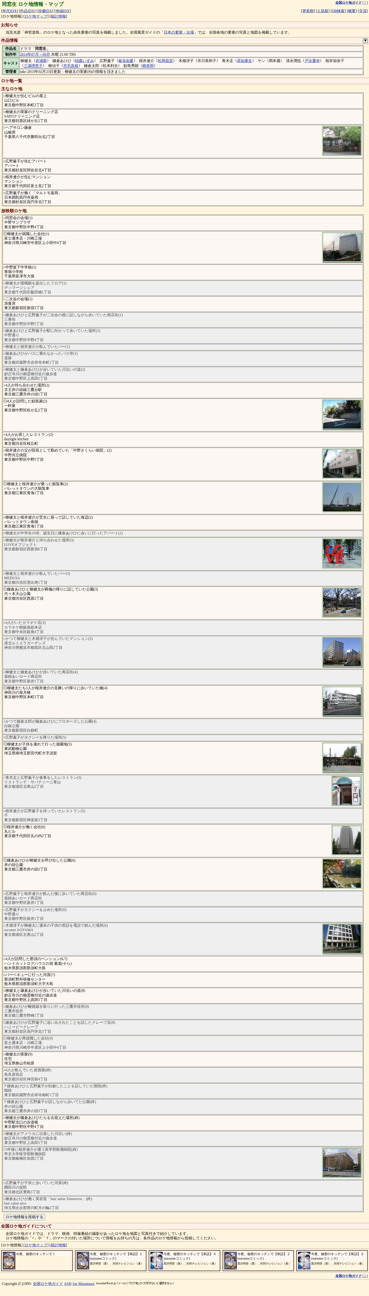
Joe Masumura (83, 1284)
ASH (68, 1284)
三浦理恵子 (33, 66)
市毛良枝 (70, 66)
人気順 (322, 11)
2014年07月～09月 (35, 54)
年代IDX (9, 11)
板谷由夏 (125, 61)
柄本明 (148, 66)
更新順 (308, 11)
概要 (352, 11)
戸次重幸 (312, 61)
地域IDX (63, 11)
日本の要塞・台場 (179, 32)
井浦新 (41, 61)
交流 (363, 11)
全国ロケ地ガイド (48, 1284)
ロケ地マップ (36, 16)
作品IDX (27, 11)
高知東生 (244, 61)
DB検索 (338, 11)
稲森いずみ (84, 61)
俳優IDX (45, 11)
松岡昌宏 (165, 61)
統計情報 (58, 16)
